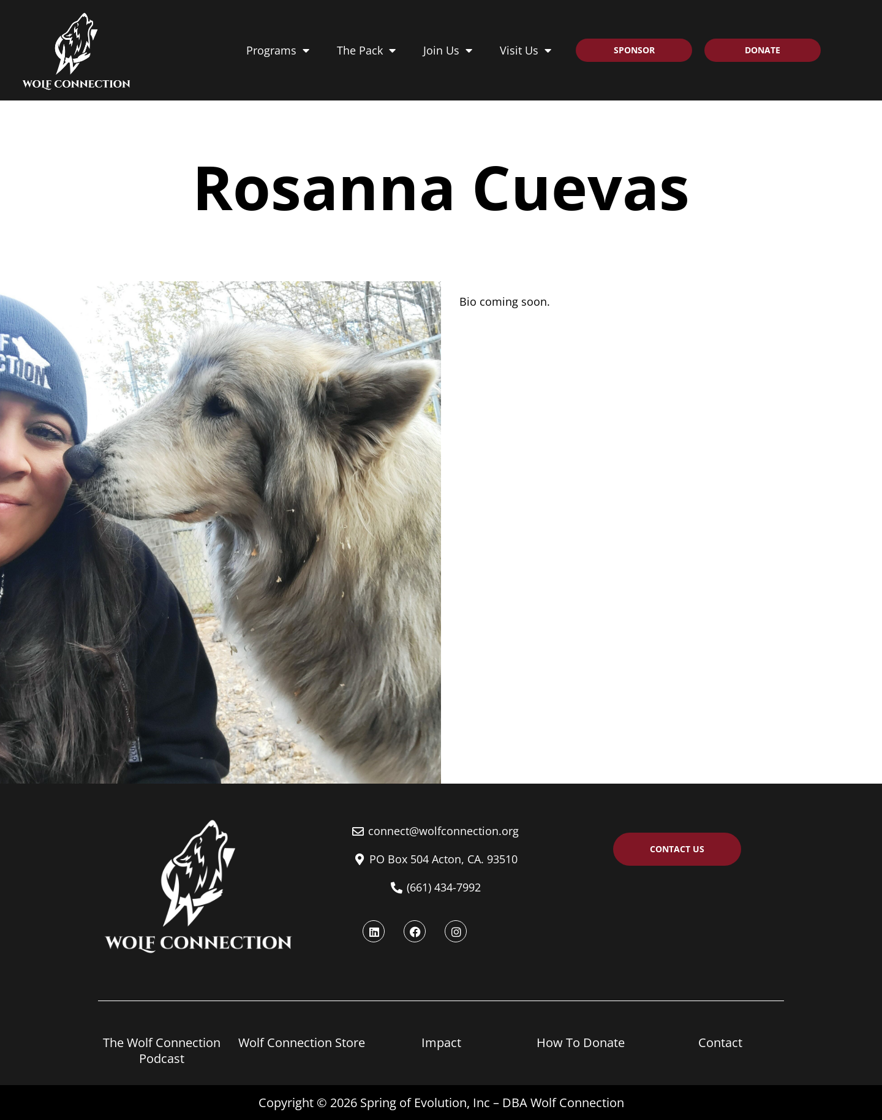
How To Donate (581, 1042)
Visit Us (525, 50)
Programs (277, 50)
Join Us (447, 50)
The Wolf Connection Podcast (162, 1050)
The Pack (366, 50)
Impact (441, 1042)
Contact (720, 1042)
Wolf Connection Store (301, 1042)
